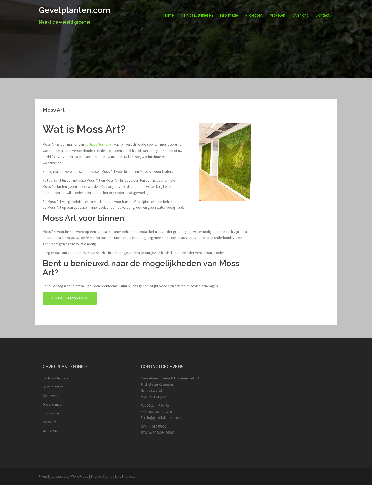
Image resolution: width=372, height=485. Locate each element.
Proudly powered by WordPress (63, 476)
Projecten (253, 15)
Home (168, 15)
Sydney (108, 476)
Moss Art (49, 422)
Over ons (300, 15)
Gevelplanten (53, 387)
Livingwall (50, 430)
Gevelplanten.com (74, 10)
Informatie (229, 15)
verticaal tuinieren (99, 144)
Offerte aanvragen (70, 298)
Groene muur (53, 404)
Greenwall (50, 395)
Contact (322, 15)
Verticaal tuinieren (197, 15)
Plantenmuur (52, 413)
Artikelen (277, 15)
